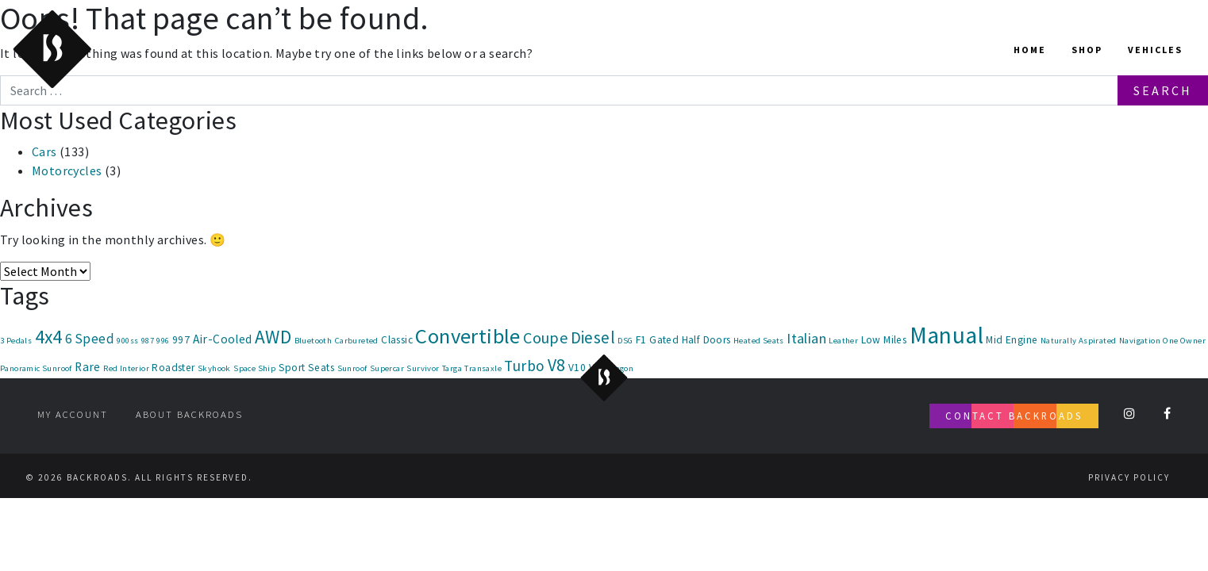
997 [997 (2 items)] (181, 340)
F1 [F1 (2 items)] (641, 340)
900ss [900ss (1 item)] (127, 340)
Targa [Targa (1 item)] (452, 368)
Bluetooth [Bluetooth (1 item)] (313, 340)
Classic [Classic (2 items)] (397, 340)
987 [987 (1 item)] (147, 340)
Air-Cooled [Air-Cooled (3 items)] (222, 339)
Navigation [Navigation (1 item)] (1139, 340)
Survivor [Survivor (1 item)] (422, 368)
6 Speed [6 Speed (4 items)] (89, 338)
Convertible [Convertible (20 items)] (467, 336)
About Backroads (189, 414)
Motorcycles (67, 170)
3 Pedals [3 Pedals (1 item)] (16, 340)
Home (1030, 50)
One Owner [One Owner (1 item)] (1184, 340)
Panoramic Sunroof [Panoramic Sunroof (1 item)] (36, 368)
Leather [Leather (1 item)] (843, 340)
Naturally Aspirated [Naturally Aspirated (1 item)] (1079, 340)
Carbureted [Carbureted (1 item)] (357, 340)
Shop (1086, 50)
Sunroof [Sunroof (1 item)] (352, 368)
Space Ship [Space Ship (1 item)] (254, 368)
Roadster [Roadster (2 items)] (173, 367)
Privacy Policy (1129, 477)
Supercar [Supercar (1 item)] (387, 368)
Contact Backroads (1014, 415)
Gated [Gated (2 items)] (664, 340)
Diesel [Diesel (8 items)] (593, 337)
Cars (44, 151)
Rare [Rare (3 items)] (88, 366)
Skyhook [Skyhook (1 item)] (214, 368)
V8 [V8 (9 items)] (557, 365)
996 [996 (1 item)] (162, 340)
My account (72, 414)
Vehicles (1155, 50)
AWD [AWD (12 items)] (273, 336)
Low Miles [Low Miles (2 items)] (884, 340)
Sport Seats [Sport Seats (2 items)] (306, 367)
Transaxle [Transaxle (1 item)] (483, 368)
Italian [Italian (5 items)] (806, 338)
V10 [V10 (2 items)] (577, 367)
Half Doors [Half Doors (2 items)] (706, 340)
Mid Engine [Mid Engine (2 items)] (1011, 340)
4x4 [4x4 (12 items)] (49, 336)
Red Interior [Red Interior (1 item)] (126, 368)
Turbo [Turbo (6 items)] (524, 365)
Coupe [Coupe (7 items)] (545, 337)
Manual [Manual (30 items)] (946, 335)
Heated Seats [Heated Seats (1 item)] (758, 340)
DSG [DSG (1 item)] (625, 340)
